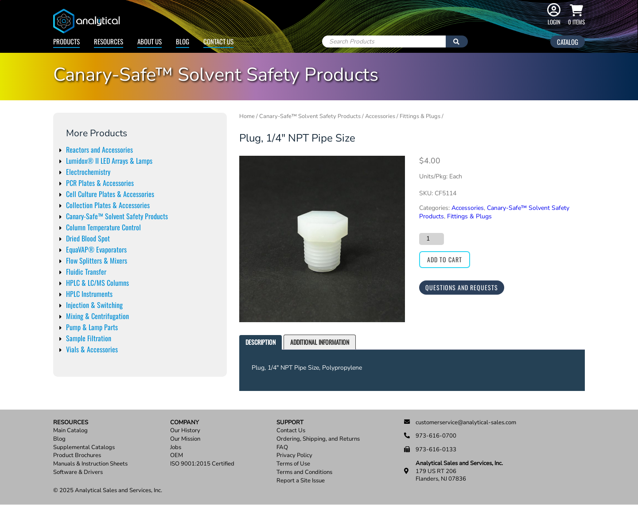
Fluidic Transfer (86, 271)
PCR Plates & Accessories (100, 183)
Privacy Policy (294, 455)
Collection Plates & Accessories (108, 205)
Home (247, 116)
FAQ (282, 447)
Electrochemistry (88, 171)
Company (184, 422)
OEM (176, 455)
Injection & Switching (94, 305)
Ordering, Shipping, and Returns (318, 439)
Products (66, 41)
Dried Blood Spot (88, 238)
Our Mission (185, 439)
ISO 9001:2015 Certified (202, 464)
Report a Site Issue (300, 481)
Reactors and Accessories (99, 149)
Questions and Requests (461, 287)
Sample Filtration (88, 338)
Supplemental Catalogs (84, 447)
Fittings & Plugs (420, 116)
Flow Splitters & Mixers (96, 260)
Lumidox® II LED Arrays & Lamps (109, 160)
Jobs (175, 447)
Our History (185, 430)
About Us (149, 41)
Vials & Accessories (92, 349)
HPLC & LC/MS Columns (97, 282)
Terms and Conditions (304, 472)
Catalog (567, 42)
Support (289, 422)
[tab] (260, 342)
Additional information (319, 342)
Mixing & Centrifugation (97, 316)
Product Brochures (77, 455)
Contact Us (218, 41)
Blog (182, 41)
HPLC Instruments (89, 293)
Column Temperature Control (103, 227)
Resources (108, 41)
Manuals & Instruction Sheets (90, 464)
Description (260, 342)
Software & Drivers (78, 472)
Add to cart (444, 259)
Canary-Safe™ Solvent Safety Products (117, 216)
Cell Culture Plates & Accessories (110, 194)
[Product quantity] (431, 239)
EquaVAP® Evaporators (96, 249)
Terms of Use (293, 464)
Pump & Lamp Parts (92, 327)
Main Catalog (70, 430)
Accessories (380, 116)
